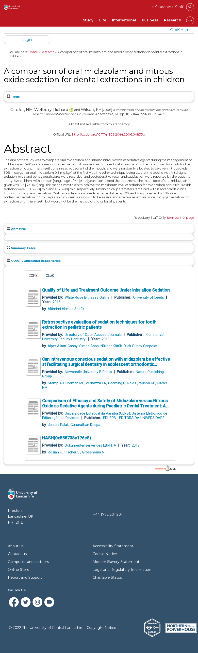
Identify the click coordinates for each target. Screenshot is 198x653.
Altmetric (16, 229)
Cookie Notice (105, 554)
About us (15, 546)
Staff (179, 7)
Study (88, 20)
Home (33, 52)
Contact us (17, 554)
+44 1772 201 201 (107, 514)
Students (163, 7)
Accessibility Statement (113, 546)
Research (172, 20)
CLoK (50, 275)
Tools (13, 96)
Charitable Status (107, 577)
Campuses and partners (28, 562)
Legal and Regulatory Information (122, 569)
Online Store (18, 569)
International (124, 20)
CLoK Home (181, 30)
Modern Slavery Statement (116, 562)
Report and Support (25, 577)
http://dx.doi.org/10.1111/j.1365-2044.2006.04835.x (108, 134)
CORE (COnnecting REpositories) (34, 261)
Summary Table (21, 248)
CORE (33, 275)
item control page (180, 217)
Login (27, 39)
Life (102, 20)
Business (150, 20)
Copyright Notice (101, 627)
